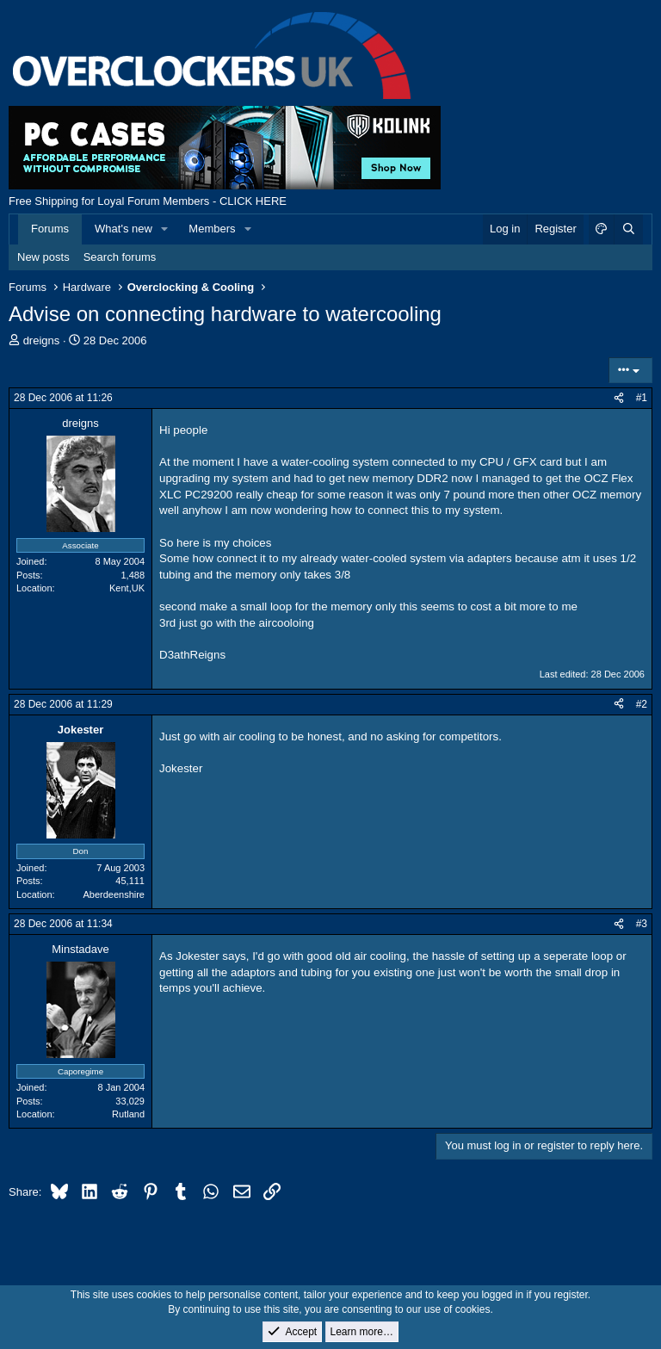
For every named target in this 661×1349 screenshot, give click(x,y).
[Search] (628, 229)
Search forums (120, 257)
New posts (43, 257)
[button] (165, 229)
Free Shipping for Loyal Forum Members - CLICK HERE (148, 201)
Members (211, 228)
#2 (641, 704)
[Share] (619, 398)
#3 (641, 924)
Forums (50, 228)
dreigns (41, 340)
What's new (123, 228)
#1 (641, 398)
